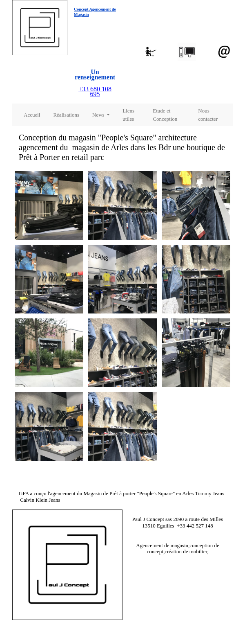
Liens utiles (128, 115)
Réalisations (66, 115)
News (99, 115)
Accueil (32, 115)
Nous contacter (208, 115)
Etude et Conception (165, 115)
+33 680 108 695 (94, 92)
